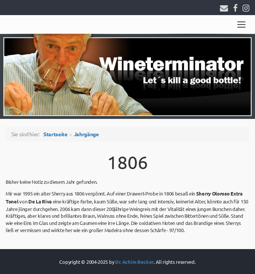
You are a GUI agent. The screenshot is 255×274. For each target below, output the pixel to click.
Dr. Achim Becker (134, 262)
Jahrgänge (86, 134)
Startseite (55, 134)
